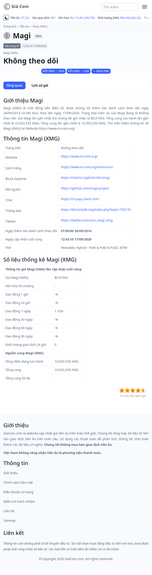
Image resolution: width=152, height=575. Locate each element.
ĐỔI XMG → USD (78, 71)
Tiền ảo (24, 26)
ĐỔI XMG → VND (53, 71)
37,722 (25, 18)
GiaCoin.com (74, 559)
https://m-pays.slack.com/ (80, 199)
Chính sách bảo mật (18, 482)
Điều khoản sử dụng (18, 492)
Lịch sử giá (40, 85)
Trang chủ (9, 26)
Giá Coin (16, 6)
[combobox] (119, 7)
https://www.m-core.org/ (79, 156)
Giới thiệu (10, 473)
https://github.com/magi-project (85, 188)
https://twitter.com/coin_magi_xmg (87, 220)
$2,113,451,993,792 (82, 18)
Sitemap (9, 520)
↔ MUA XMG (101, 71)
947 (53, 18)
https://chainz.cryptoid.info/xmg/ (85, 177)
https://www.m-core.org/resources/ (87, 167)
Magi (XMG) (40, 26)
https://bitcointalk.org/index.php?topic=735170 (96, 209)
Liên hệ (8, 511)
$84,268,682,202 (130, 18)
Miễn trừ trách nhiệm (19, 501)
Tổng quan (14, 85)
